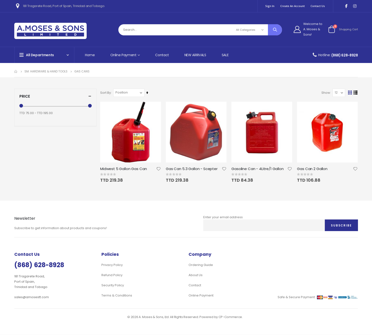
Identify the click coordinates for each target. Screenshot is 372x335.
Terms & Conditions (116, 295)
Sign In (269, 6)
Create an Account (292, 6)
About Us (196, 275)
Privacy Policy (112, 265)
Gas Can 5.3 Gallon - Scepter (193, 168)
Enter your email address (223, 217)
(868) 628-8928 (344, 55)
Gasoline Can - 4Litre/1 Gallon (258, 168)
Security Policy (112, 285)
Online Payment (201, 295)
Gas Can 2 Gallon (312, 168)
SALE (225, 55)
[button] (159, 168)
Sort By (106, 92)
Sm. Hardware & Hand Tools (46, 71)
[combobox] (200, 29)
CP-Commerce (230, 317)
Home (90, 55)
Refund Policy (111, 275)
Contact (162, 55)
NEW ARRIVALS (195, 55)
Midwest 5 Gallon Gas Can (124, 168)
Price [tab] (55, 96)
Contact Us (318, 6)
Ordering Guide (201, 265)
